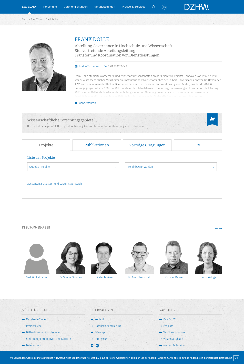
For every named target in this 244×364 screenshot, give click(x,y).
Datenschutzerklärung (220, 358)
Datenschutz (33, 345)
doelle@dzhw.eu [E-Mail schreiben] (88, 66)
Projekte (168, 326)
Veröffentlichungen (76, 6)
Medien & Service (174, 345)
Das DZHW (29, 6)
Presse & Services (133, 6)
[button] (216, 228)
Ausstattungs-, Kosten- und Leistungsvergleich (54, 183)
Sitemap (100, 332)
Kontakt (99, 319)
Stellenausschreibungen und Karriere (48, 338)
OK (236, 358)
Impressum (101, 338)
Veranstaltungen (104, 6)
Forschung (50, 6)
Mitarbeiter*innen (36, 319)
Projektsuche (34, 326)
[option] (36, 261)
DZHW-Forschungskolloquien (43, 332)
